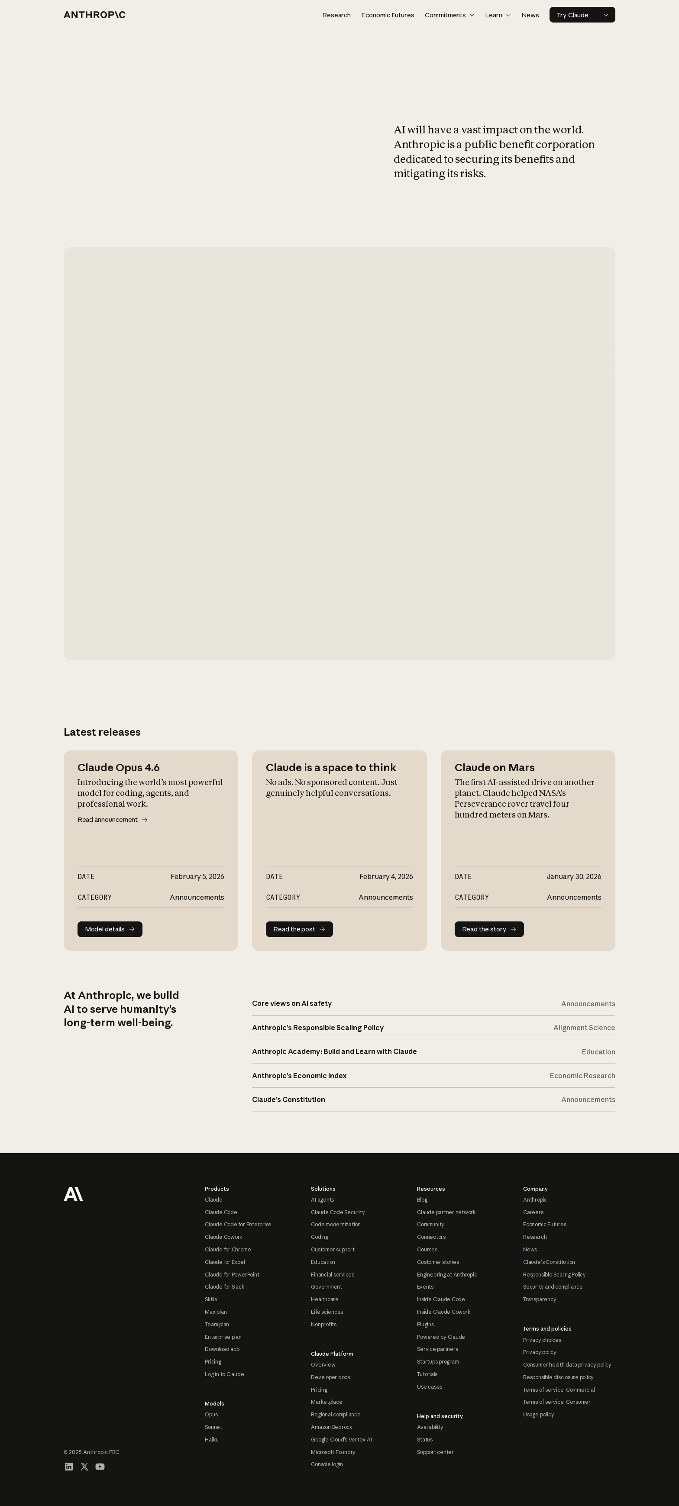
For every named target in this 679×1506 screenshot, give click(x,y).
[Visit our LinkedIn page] (69, 1466)
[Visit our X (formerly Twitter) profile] (84, 1466)
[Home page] (95, 14)
